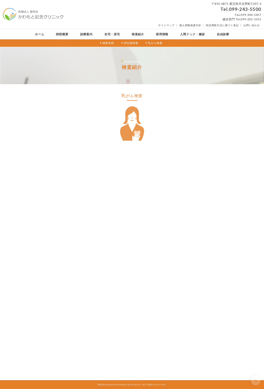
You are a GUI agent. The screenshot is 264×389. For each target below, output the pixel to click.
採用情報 (162, 34)
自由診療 (223, 34)
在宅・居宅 (112, 34)
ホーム (39, 34)
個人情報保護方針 (190, 25)
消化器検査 (129, 42)
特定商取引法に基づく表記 (222, 25)
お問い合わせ (251, 25)
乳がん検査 (154, 42)
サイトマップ (166, 25)
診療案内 (86, 34)
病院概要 (62, 34)
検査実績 (107, 42)
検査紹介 (138, 34)
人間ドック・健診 (192, 34)
